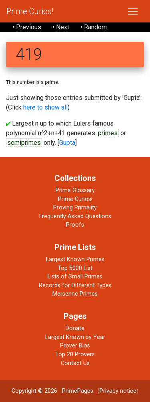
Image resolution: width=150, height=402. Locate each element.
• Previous (26, 27)
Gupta (67, 142)
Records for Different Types (75, 285)
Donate (75, 328)
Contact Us (75, 363)
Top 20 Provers (75, 354)
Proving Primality (75, 207)
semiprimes (24, 142)
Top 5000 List (75, 268)
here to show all (45, 107)
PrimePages (77, 391)
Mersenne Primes (75, 293)
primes (108, 133)
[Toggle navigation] (133, 11)
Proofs (75, 224)
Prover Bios (75, 345)
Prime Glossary (75, 190)
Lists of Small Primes (75, 276)
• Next (60, 27)
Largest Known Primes (75, 259)
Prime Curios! (29, 11)
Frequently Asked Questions (75, 216)
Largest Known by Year (75, 337)
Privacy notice (118, 391)
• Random (93, 27)
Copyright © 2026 (34, 391)
